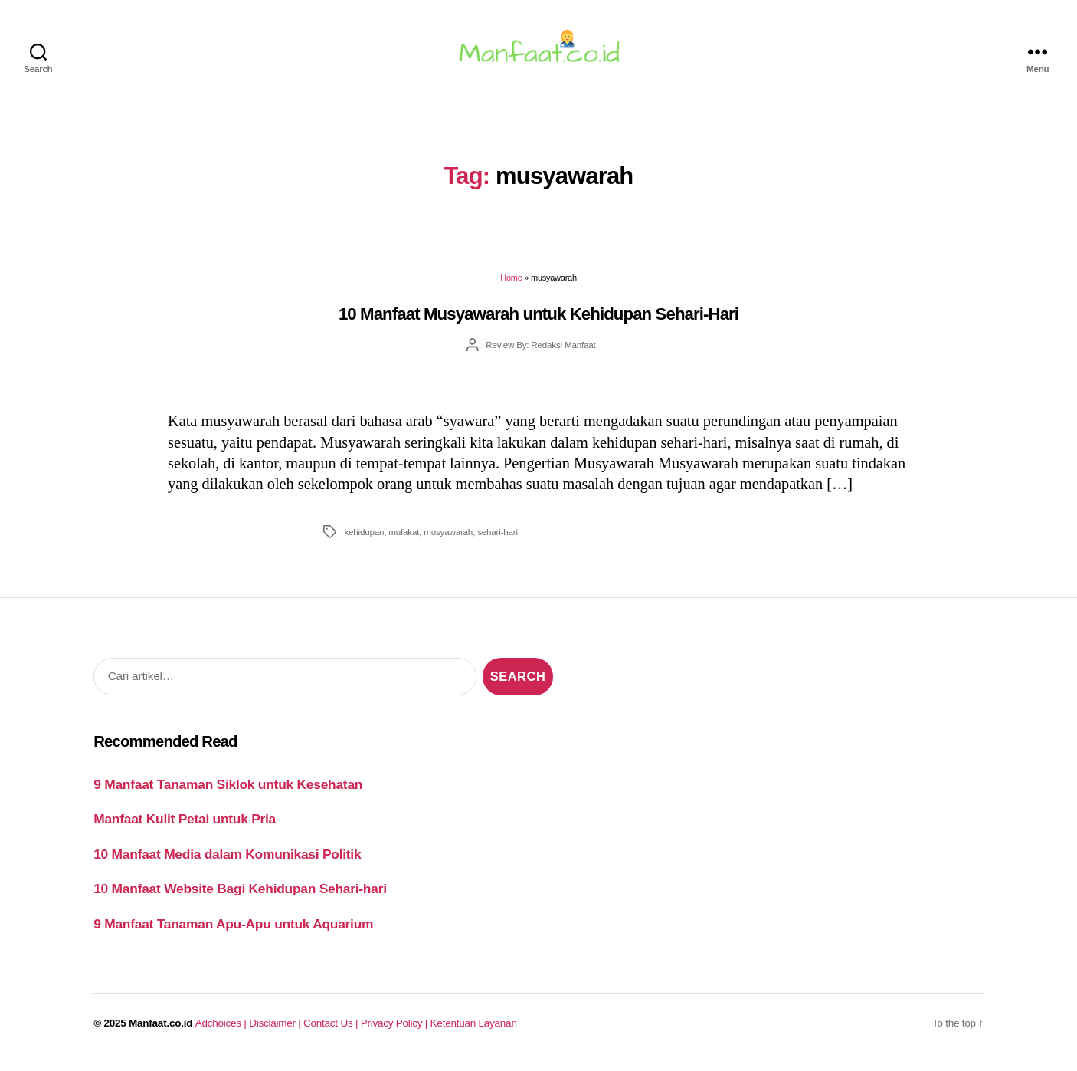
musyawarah (448, 538)
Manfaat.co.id (160, 1030)
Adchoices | (222, 1030)
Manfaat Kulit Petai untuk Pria (184, 825)
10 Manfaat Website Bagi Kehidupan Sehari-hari (240, 895)
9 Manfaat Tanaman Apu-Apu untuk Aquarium (233, 930)
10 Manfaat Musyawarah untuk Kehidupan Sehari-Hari (538, 320)
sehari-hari (497, 538)
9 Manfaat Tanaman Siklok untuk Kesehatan (227, 790)
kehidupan (364, 538)
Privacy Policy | (395, 1030)
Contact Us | (332, 1030)
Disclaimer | (276, 1030)
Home (511, 284)
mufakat (403, 538)
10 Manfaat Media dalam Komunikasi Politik (227, 860)
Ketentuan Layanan (473, 1030)
